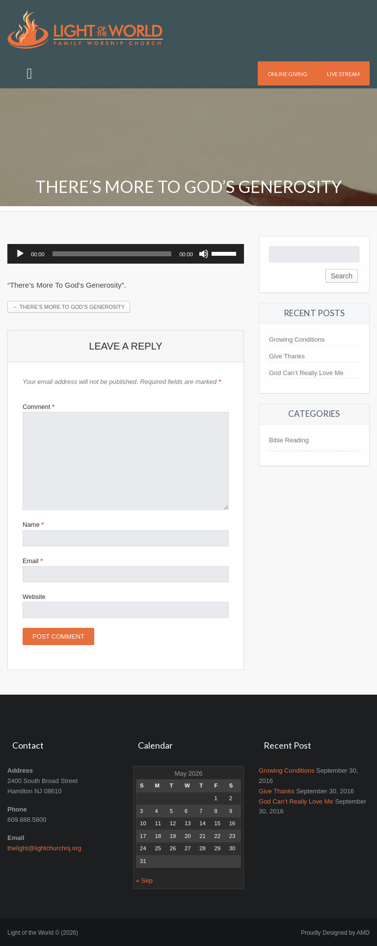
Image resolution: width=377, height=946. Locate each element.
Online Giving (287, 74)
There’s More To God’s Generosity (69, 307)
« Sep (144, 880)
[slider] (112, 253)
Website (34, 596)
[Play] (20, 254)
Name (33, 524)
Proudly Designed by (335, 932)
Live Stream (343, 74)
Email (33, 561)
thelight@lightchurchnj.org (44, 848)
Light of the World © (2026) (42, 932)
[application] (125, 254)
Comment (38, 406)
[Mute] (204, 254)
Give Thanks (287, 356)
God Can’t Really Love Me (306, 373)
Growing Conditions (296, 339)
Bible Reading (289, 440)
